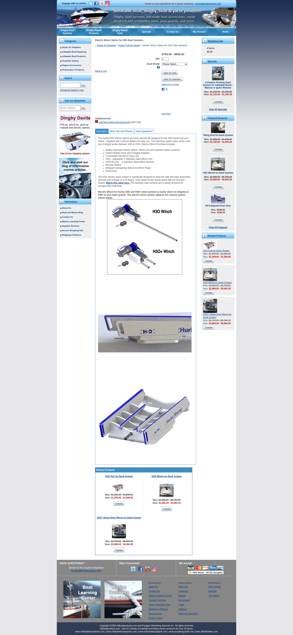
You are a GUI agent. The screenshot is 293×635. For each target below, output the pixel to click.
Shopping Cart (215, 41)
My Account (199, 31)
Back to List (101, 71)
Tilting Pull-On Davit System (218, 135)
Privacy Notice (156, 618)
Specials (146, 31)
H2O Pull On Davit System (119, 476)
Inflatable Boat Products (74, 56)
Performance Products (73, 70)
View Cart (183, 586)
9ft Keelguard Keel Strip (218, 205)
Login (181, 604)
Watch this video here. (118, 183)
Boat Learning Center (83, 599)
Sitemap (182, 609)
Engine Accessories (71, 65)
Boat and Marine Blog (72, 212)
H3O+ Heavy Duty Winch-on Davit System (119, 517)
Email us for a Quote (170, 84)
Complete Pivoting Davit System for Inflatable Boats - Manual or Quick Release (218, 85)
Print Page (166, 114)
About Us (66, 208)
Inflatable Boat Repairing (74, 52)
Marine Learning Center (73, 221)
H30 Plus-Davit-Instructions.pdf (114, 122)
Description (101, 131)
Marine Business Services (123, 599)
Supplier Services (70, 226)
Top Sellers (213, 595)
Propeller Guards (70, 61)
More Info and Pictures (121, 131)
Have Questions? (144, 131)
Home (225, 31)
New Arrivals (214, 586)
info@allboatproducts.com (208, 3)
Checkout (183, 591)
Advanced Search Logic (72, 90)
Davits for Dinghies (71, 47)
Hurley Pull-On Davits (129, 45)
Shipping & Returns (71, 235)
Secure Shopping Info (72, 230)
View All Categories (188, 613)
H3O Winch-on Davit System (167, 476)
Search (182, 595)
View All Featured (218, 227)
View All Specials (218, 109)
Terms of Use (155, 613)
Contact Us (173, 31)
